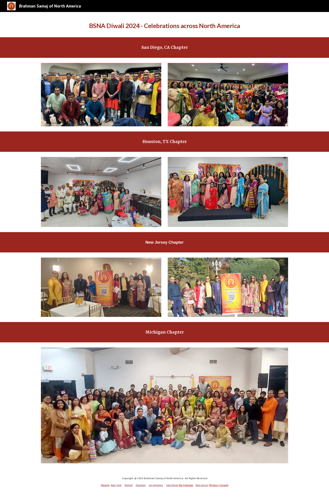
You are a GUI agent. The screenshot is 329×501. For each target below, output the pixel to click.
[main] (164, 24)
